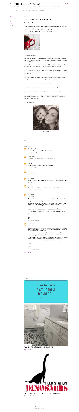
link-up (11, 25)
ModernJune (31, 148)
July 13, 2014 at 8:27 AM (32, 174)
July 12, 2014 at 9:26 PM (32, 152)
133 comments (29, 349)
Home (16, 10)
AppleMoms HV (40, 10)
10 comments (29, 397)
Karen (11, 23)
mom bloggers (13, 26)
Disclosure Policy (23, 10)
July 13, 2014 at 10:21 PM (32, 190)
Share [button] (11, 16)
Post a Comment (27, 252)
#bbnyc (11, 21)
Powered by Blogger (39, 406)
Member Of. (32, 10)
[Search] (67, 3)
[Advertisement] (46, 265)
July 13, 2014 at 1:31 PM (32, 182)
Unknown (30, 156)
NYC (11, 28)
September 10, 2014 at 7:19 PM (33, 220)
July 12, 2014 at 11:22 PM (32, 167)
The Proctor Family (27, 3)
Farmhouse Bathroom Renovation (38, 347)
